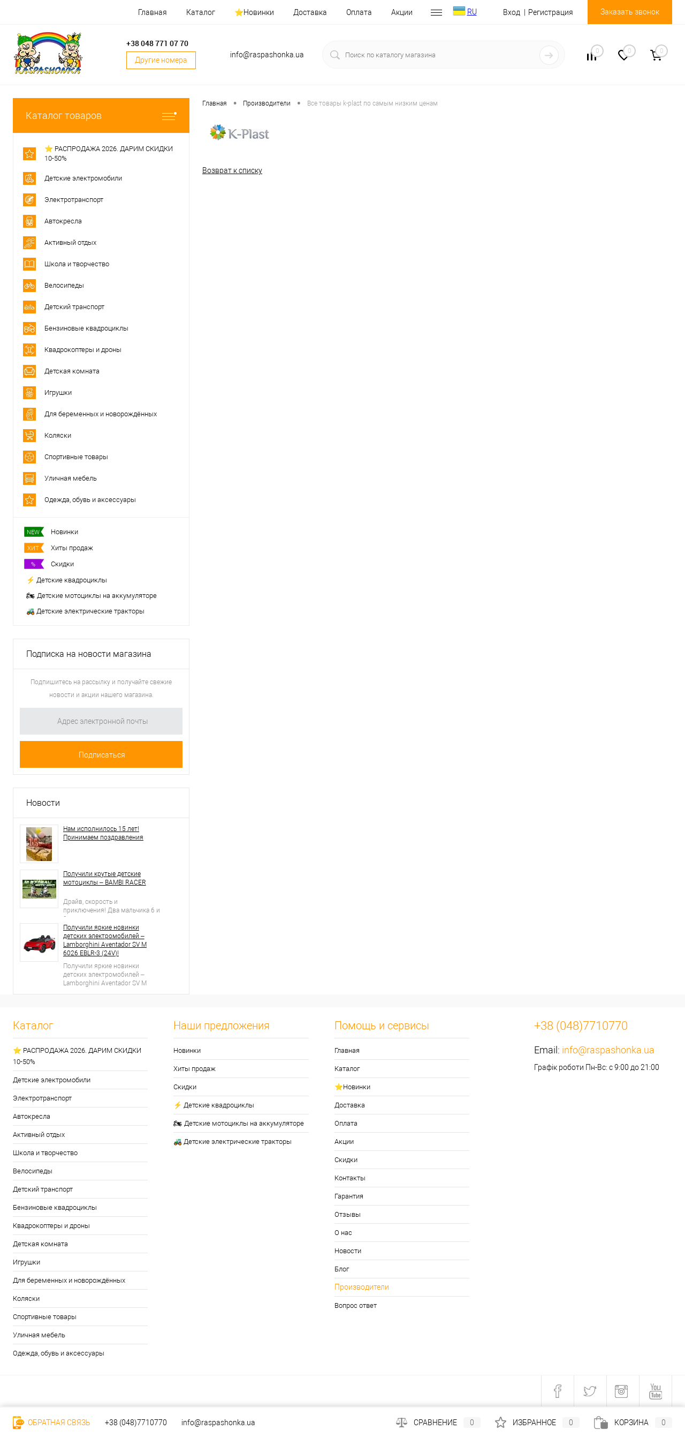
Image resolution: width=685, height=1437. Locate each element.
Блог (341, 1269)
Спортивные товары (45, 1317)
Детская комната (40, 1244)
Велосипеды (32, 1171)
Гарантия (348, 1196)
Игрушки (26, 1262)
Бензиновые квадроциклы (55, 1207)
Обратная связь (51, 1422)
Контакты (350, 1178)
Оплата (359, 12)
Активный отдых (39, 1135)
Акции (402, 12)
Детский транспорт (43, 1189)
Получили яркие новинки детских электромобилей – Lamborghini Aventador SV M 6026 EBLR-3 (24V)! (105, 940)
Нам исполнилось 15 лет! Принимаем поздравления (103, 833)
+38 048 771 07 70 (157, 43)
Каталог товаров (101, 115)
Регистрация (550, 12)
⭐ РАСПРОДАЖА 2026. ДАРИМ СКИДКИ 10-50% (77, 1056)
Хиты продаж (59, 548)
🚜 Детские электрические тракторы (85, 611)
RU (472, 12)
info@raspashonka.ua (608, 1050)
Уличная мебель (39, 1335)
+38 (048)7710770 (136, 1422)
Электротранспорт (42, 1098)
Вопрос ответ (355, 1305)
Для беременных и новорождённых (69, 1280)
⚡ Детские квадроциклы (66, 580)
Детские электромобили (51, 1080)
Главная (152, 12)
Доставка (310, 12)
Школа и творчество (45, 1153)
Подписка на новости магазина (88, 654)
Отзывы (347, 1214)
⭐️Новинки (254, 12)
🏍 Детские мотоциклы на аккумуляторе (91, 596)
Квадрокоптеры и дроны (51, 1226)
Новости (43, 803)
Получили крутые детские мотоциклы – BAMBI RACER (104, 878)
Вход (511, 12)
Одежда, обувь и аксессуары (58, 1353)
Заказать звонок (629, 12)
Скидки (50, 564)
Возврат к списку (232, 170)
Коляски (26, 1298)
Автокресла (31, 1116)
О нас (343, 1233)
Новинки (52, 532)
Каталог (200, 12)
